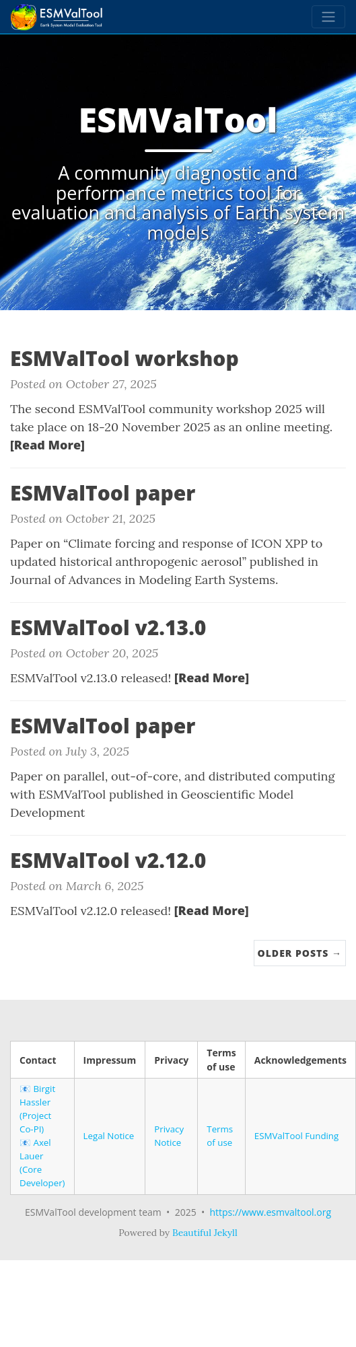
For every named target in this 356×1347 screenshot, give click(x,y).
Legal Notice (109, 1136)
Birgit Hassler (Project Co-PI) (37, 1109)
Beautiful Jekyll (205, 1233)
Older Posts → (300, 953)
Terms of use (220, 1136)
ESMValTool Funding (296, 1136)
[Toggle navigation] (328, 16)
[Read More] (47, 445)
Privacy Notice (169, 1136)
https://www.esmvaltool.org (270, 1212)
